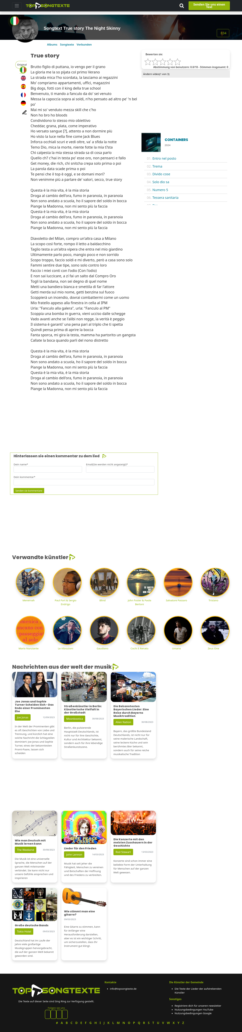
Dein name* (21, 464)
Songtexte (67, 44)
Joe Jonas (22, 717)
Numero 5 (160, 190)
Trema (157, 166)
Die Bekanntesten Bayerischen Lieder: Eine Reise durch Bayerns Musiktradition (131, 711)
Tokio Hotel (24, 931)
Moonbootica (74, 719)
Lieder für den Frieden (80, 848)
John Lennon (74, 854)
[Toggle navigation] (17, 5)
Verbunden (84, 44)
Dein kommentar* (24, 477)
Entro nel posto (164, 158)
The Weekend (25, 850)
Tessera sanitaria (165, 197)
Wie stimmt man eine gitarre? (79, 913)
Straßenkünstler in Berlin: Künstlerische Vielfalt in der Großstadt (83, 709)
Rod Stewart (123, 852)
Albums (52, 44)
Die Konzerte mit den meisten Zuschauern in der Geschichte (132, 842)
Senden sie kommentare (28, 490)
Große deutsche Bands (31, 925)
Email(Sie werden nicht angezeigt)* (107, 464)
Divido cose (161, 174)
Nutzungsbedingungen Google (193, 1013)
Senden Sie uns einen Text (209, 5)
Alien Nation (123, 722)
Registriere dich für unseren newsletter (198, 1005)
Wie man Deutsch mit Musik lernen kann (30, 842)
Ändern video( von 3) (156, 74)
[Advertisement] (113, 417)
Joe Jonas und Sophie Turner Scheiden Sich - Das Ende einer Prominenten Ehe (34, 706)
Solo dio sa (160, 182)
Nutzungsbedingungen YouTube (194, 1009)
